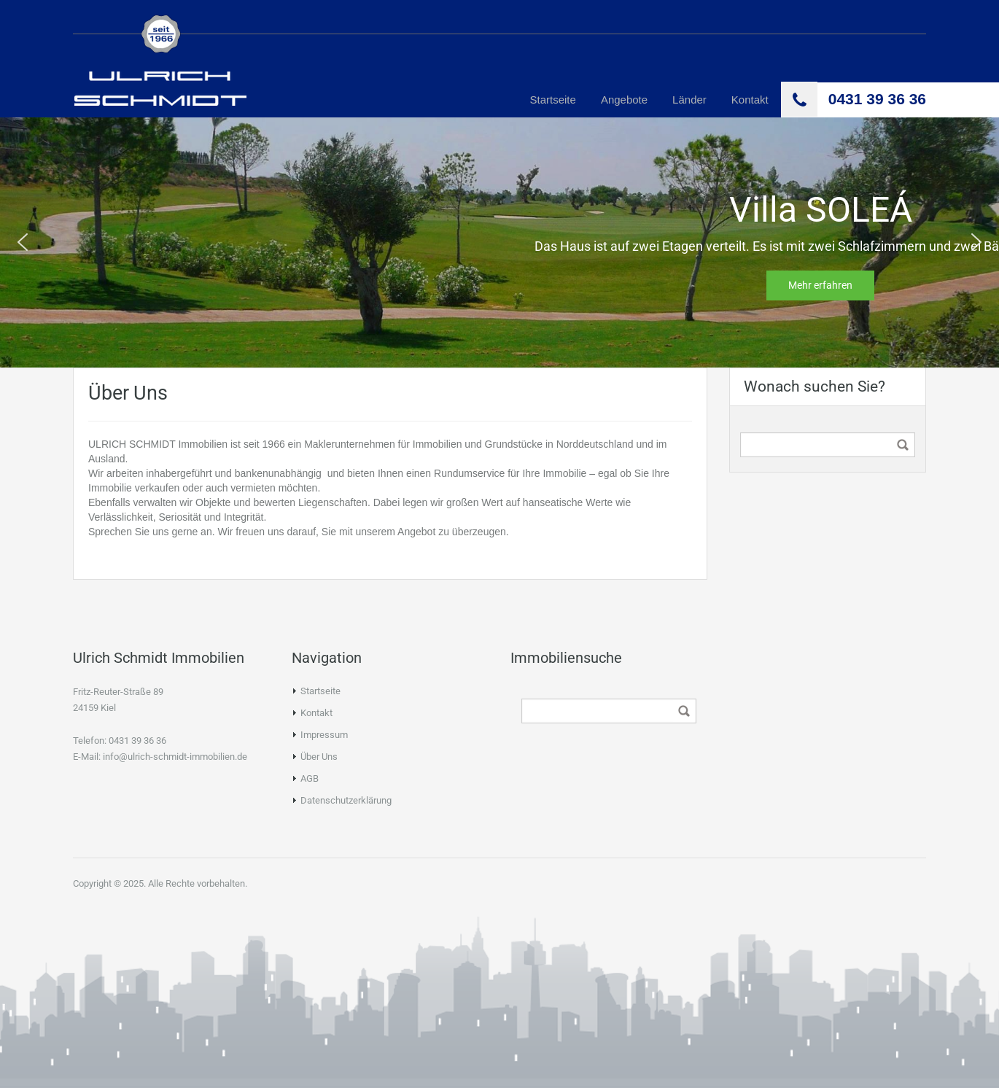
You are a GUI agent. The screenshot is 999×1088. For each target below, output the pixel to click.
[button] (22, 242)
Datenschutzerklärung (346, 800)
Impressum (324, 734)
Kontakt (750, 99)
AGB (309, 778)
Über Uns (319, 756)
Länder (689, 99)
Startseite (553, 99)
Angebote (624, 99)
